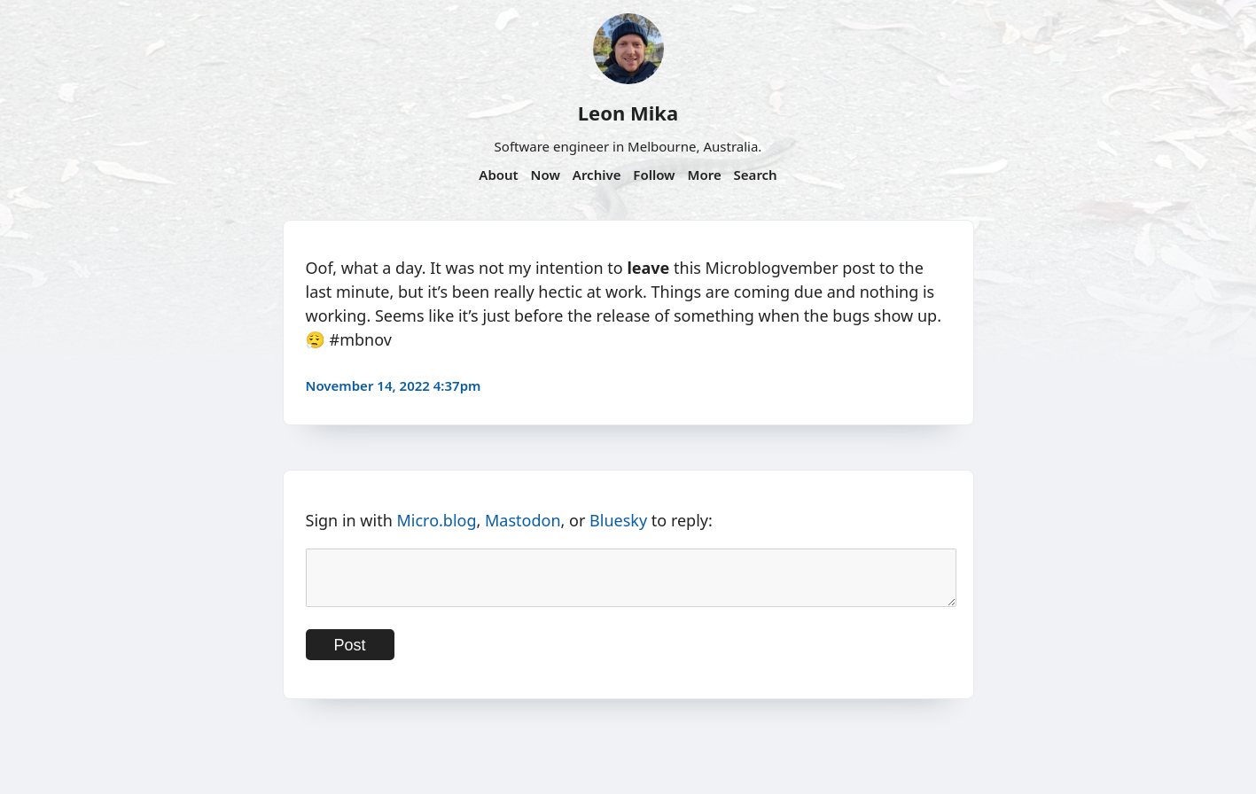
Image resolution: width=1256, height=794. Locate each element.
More (704, 174)
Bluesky (618, 520)
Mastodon (523, 520)
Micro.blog (436, 520)
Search (755, 174)
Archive (597, 174)
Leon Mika (628, 112)
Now (545, 174)
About (498, 174)
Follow (654, 174)
